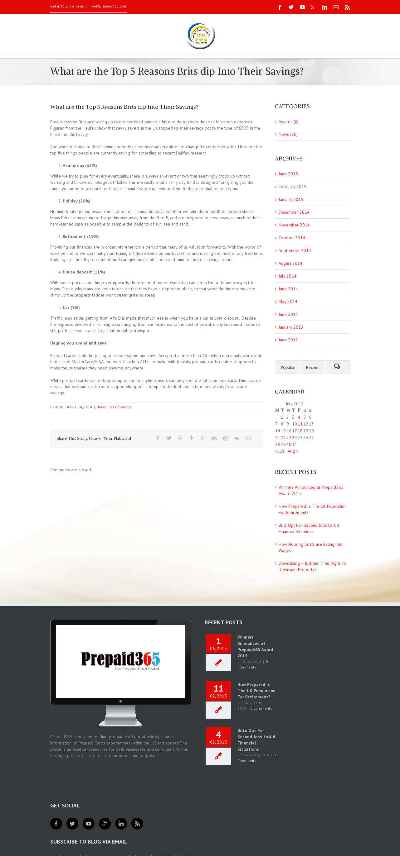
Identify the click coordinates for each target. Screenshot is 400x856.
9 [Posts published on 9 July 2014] (287, 424)
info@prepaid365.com (108, 6)
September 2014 (295, 250)
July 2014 (287, 276)
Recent (312, 367)
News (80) (288, 134)
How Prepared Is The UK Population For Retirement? (256, 691)
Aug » (293, 451)
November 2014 (294, 225)
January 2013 (291, 327)
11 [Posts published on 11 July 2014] (300, 424)
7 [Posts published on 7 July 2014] (276, 424)
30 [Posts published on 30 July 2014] (288, 444)
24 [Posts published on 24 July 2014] (294, 437)
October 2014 (292, 237)
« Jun (279, 451)
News (101, 407)
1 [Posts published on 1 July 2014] (282, 417)
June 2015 (288, 174)
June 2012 (288, 340)
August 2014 (290, 263)
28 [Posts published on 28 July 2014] (277, 444)
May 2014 (288, 301)
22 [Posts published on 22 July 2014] (283, 437)
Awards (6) (289, 121)
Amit (59, 407)
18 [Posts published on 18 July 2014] (300, 431)
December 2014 (294, 212)
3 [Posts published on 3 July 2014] (293, 417)
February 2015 (292, 186)
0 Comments (121, 407)
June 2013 (288, 314)
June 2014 (288, 289)
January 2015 (291, 199)
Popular (287, 367)
